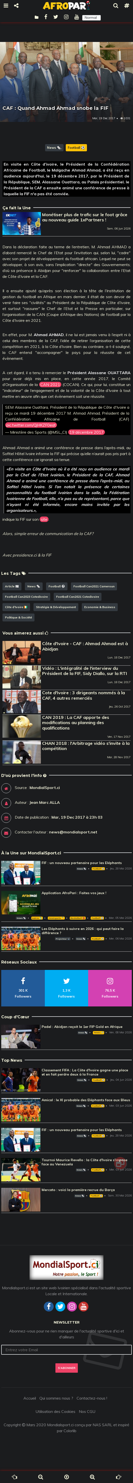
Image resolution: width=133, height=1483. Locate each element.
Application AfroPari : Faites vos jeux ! (74, 893)
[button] (91, 17)
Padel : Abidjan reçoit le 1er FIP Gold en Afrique (82, 1026)
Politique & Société (18, 617)
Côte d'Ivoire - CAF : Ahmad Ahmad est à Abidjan (85, 646)
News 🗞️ (54, 148)
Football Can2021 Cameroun (94, 586)
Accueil (29, 1398)
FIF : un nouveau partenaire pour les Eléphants (82, 863)
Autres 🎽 (37, 918)
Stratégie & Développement (56, 607)
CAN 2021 (50, 384)
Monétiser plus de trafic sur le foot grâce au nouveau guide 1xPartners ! (84, 217)
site (44, 519)
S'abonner (66, 1368)
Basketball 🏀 (77, 918)
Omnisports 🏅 (56, 918)
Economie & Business (99, 607)
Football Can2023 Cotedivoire (26, 596)
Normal (91, 17)
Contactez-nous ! (92, 1398)
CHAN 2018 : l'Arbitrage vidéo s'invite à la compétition (86, 745)
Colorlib (70, 1430)
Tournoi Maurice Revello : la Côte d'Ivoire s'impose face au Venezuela (84, 1162)
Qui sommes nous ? (56, 1398)
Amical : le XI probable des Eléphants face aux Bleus (86, 1100)
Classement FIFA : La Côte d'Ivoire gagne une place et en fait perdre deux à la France (85, 1072)
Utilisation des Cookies (55, 1411)
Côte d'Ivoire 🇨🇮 (16, 607)
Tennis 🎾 (98, 1032)
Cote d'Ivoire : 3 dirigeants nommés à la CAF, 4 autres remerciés (83, 695)
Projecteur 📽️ (63, 939)
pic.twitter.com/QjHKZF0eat (31, 425)
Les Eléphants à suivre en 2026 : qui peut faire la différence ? (83, 930)
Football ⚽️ (76, 148)
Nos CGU (87, 1411)
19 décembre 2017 (86, 432)
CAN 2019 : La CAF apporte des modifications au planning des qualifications (75, 722)
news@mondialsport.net (73, 831)
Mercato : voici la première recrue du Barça (78, 1190)
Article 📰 (12, 586)
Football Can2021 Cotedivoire (77, 596)
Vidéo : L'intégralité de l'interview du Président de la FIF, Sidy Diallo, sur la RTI (84, 670)
